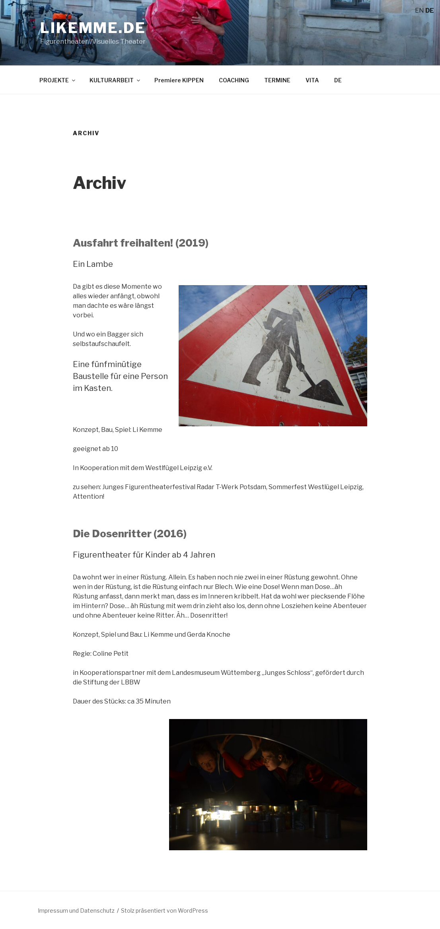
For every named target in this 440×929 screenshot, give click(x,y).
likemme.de (93, 28)
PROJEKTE (57, 80)
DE (338, 80)
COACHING (234, 80)
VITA (312, 80)
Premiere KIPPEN (179, 80)
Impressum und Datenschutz (76, 910)
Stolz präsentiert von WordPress (164, 910)
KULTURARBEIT (115, 80)
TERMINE (277, 80)
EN (419, 10)
